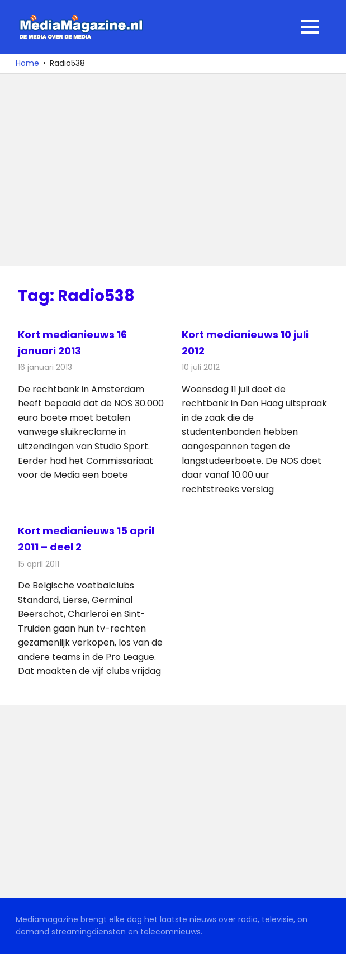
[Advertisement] (173, 170)
